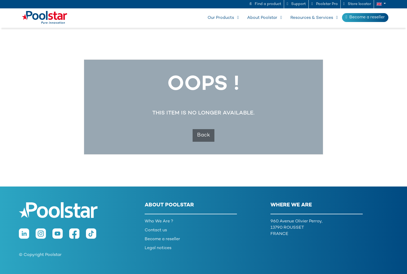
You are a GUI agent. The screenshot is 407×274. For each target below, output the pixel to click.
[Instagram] (44, 236)
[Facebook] (77, 236)
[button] (381, 4)
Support (296, 4)
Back (203, 135)
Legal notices (158, 248)
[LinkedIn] (27, 236)
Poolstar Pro (324, 4)
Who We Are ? (159, 221)
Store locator (357, 4)
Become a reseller (365, 17)
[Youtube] (60, 236)
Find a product (265, 4)
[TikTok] (94, 236)
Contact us (156, 230)
